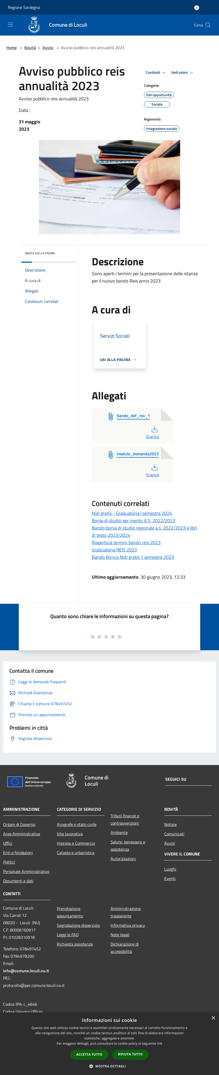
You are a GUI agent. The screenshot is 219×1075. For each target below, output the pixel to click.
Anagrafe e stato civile (76, 824)
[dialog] (109, 1044)
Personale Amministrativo (26, 871)
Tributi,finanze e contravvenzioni (125, 819)
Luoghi (170, 869)
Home (11, 47)
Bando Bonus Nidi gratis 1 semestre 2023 (133, 557)
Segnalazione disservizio (78, 925)
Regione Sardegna (24, 7)
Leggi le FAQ (68, 935)
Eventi (170, 878)
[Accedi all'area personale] (197, 8)
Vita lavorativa (70, 834)
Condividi (156, 73)
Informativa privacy (128, 925)
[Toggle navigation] (10, 24)
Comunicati (174, 834)
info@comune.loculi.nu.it (26, 971)
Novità (30, 47)
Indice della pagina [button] (40, 253)
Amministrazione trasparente (126, 912)
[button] (109, 1066)
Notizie (170, 824)
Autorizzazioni (123, 858)
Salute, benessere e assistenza (128, 845)
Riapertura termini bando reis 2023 (126, 542)
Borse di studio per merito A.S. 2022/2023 (133, 520)
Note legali (120, 935)
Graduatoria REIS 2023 (114, 549)
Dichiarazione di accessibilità (125, 948)
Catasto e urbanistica (75, 852)
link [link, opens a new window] (159, 1043)
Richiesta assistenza (75, 944)
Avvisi (47, 47)
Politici (9, 862)
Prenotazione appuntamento (70, 912)
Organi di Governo (19, 824)
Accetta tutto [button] (89, 1054)
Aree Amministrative (21, 834)
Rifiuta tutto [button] (130, 1054)
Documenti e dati (18, 881)
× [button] (213, 1018)
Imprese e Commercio (76, 843)
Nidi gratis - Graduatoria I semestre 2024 (132, 513)
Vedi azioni (183, 73)
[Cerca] (208, 25)
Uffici (7, 843)
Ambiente (119, 832)
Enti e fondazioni (18, 852)
